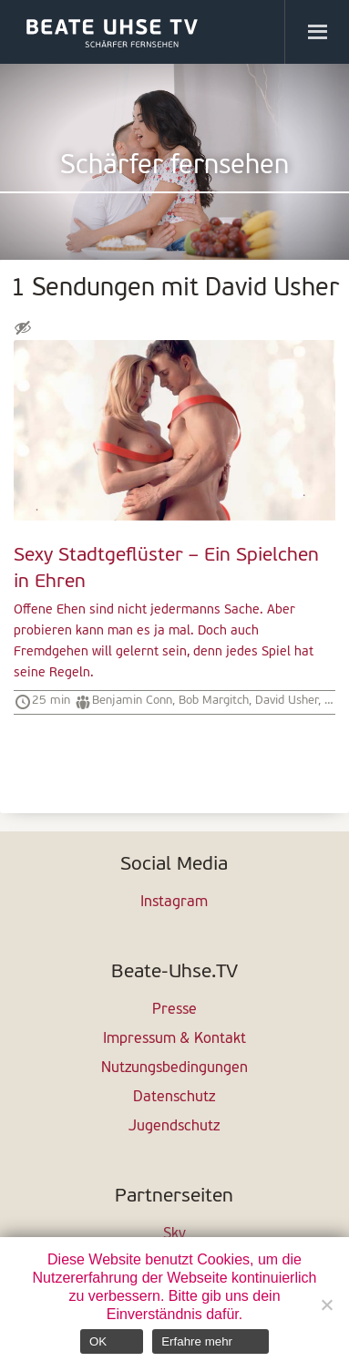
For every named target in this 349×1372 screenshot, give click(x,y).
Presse (174, 1010)
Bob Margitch (214, 701)
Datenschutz (174, 1097)
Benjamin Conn (132, 701)
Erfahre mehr (196, 1341)
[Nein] (326, 1304)
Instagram (174, 902)
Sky (174, 1234)
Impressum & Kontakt (174, 1039)
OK (98, 1341)
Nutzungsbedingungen (174, 1068)
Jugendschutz (174, 1126)
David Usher (286, 701)
